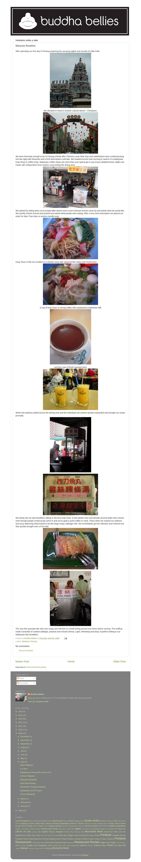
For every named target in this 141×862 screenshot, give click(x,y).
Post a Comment (26, 651)
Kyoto (111, 829)
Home (71, 661)
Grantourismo (73, 826)
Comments (22, 683)
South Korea (52, 845)
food (41, 826)
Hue (59, 829)
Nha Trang (54, 835)
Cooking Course (27, 823)
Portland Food (21, 839)
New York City (45, 835)
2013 (20, 719)
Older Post (119, 661)
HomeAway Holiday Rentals (31, 829)
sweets (69, 845)
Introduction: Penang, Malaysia (33, 787)
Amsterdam (37, 821)
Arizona (44, 821)
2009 (20, 733)
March (23, 799)
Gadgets (51, 826)
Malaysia (25, 641)
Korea (92, 829)
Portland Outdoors (107, 839)
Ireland (69, 829)
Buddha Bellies (37, 694)
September (25, 744)
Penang (33, 641)
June (23, 755)
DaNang (55, 823)
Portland (105, 835)
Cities (115, 821)
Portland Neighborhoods (51, 839)
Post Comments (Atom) (36, 667)
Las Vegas (118, 829)
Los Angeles (42, 832)
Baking (50, 821)
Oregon (70, 835)
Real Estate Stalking (53, 843)
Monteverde (108, 832)
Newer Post (22, 661)
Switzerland (75, 845)
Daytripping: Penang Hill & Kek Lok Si (35, 772)
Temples (90, 845)
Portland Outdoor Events (90, 839)
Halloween (88, 826)
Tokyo (103, 845)
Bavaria (66, 821)
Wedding (48, 848)
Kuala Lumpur (99, 829)
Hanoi (95, 826)
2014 (20, 715)
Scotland (23, 845)
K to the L (24, 769)
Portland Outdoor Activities (71, 839)
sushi (64, 845)
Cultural (48, 823)
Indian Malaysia (26, 765)
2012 (20, 722)
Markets (67, 832)
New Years (36, 835)
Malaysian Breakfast (28, 780)
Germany (65, 826)
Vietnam (24, 848)
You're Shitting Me (27, 794)
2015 (20, 711)
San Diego (111, 842)
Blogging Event (79, 821)
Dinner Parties (120, 823)
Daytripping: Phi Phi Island (31, 791)
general (58, 826)
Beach (71, 821)
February (25, 802)
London (34, 832)
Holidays (18, 829)
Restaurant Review (87, 842)
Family (30, 826)
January (24, 806)
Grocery (81, 826)
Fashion (35, 826)
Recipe (63, 843)
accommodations (22, 821)
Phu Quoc (90, 835)
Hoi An (105, 826)
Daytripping (64, 823)
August (24, 747)
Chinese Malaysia (27, 776)
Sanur (17, 845)
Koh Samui (85, 829)
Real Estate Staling (38, 842)
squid (60, 845)
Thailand (96, 845)
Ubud (120, 845)
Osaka (76, 835)
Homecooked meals (49, 829)
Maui (72, 832)
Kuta (107, 829)
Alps (31, 821)
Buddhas (103, 821)
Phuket (97, 835)
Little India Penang (28, 783)
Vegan (17, 848)
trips (115, 845)
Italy (73, 829)
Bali (54, 821)
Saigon (103, 842)
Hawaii (100, 826)
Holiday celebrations (117, 826)
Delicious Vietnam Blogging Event (96, 823)
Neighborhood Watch (23, 835)
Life (124, 829)
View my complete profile (38, 702)
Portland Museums (35, 839)
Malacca (52, 832)
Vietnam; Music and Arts (37, 848)
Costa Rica (39, 823)
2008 (20, 811)
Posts (20, 678)
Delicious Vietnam (77, 823)
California (110, 821)
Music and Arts (120, 832)
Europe (18, 826)
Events (23, 826)
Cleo (119, 821)
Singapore (43, 845)
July (22, 751)
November (25, 740)
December (25, 736)
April (23, 762)
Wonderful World (60, 848)
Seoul (36, 845)
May (23, 758)
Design (111, 823)
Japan (78, 828)
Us (124, 845)
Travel (110, 845)
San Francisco (121, 842)
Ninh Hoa (63, 835)
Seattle (30, 845)
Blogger (85, 855)
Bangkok (59, 821)
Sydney (83, 845)
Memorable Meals (94, 831)
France (45, 826)
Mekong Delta (79, 832)
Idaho (64, 829)
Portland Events (119, 835)
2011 (20, 726)
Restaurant (70, 842)
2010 (20, 730)
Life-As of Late (23, 831)
